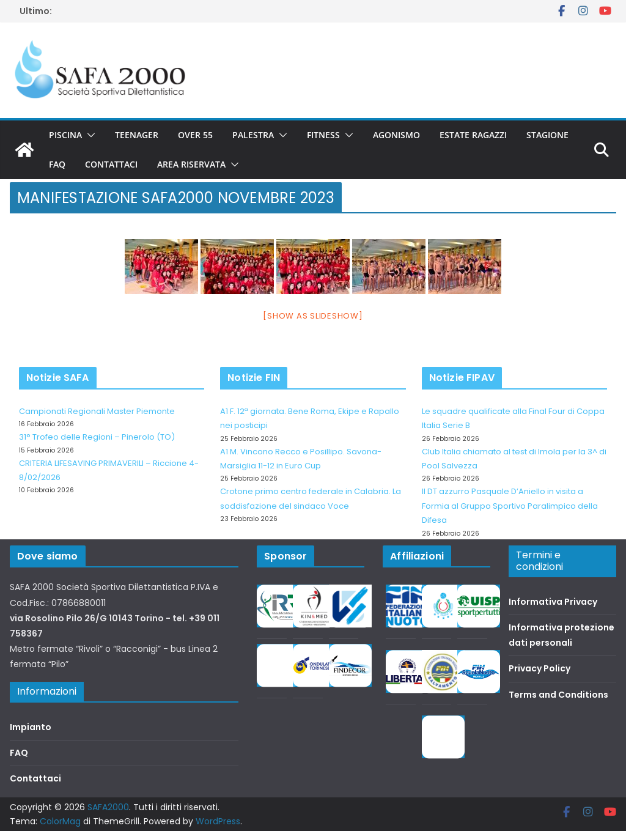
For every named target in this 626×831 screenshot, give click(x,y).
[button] (88, 135)
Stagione (547, 135)
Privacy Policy (539, 668)
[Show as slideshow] (313, 316)
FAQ (57, 164)
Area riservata (191, 164)
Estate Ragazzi (473, 135)
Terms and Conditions (558, 695)
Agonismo (396, 135)
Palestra (253, 135)
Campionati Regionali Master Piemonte (97, 411)
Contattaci (111, 164)
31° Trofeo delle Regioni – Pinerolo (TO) (97, 437)
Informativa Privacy (553, 602)
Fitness (323, 135)
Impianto (30, 727)
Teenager (136, 135)
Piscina (65, 135)
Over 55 (195, 135)
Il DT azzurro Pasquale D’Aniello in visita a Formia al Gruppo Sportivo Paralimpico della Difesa (510, 506)
